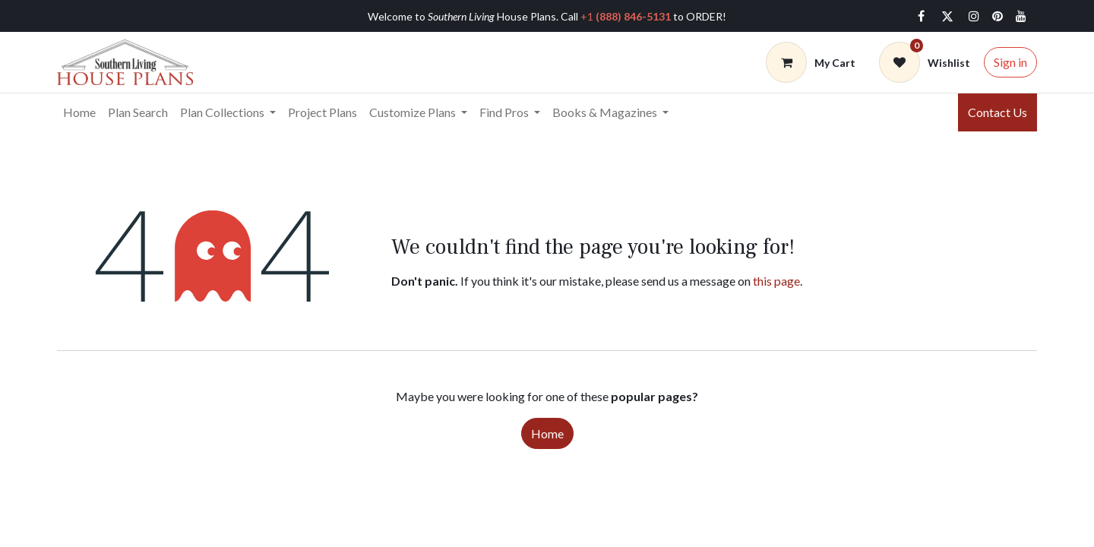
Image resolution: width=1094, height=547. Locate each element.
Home (547, 433)
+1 (625, 16)
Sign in (1010, 62)
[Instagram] (974, 16)
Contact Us (997, 112)
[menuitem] (79, 112)
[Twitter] (947, 16)
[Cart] (810, 62)
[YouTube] (1021, 16)
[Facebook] (921, 16)
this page (776, 281)
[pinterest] (997, 16)
